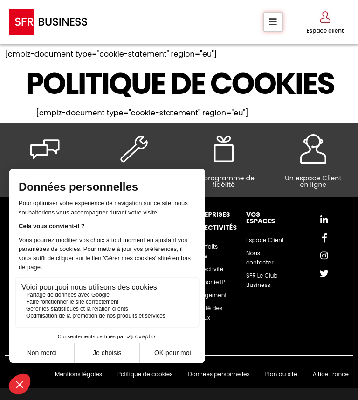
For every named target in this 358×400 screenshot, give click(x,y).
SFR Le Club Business (261, 280)
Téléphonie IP (206, 282)
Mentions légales (78, 374)
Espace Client (265, 240)
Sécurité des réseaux (205, 312)
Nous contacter (260, 257)
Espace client (325, 31)
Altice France (331, 374)
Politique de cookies (145, 374)
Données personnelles (218, 374)
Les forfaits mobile (203, 251)
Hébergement (207, 295)
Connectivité (206, 269)
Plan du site (281, 374)
